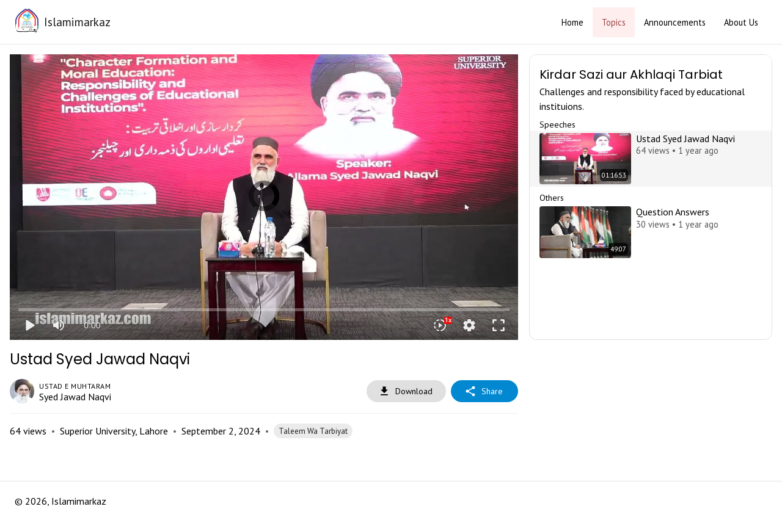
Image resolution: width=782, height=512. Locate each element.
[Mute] (58, 325)
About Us (741, 22)
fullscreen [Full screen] (498, 325)
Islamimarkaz (77, 21)
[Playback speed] (440, 325)
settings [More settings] (469, 325)
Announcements (675, 22)
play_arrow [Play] (29, 325)
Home (572, 22)
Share (484, 391)
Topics (614, 22)
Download (406, 391)
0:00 (92, 325)
